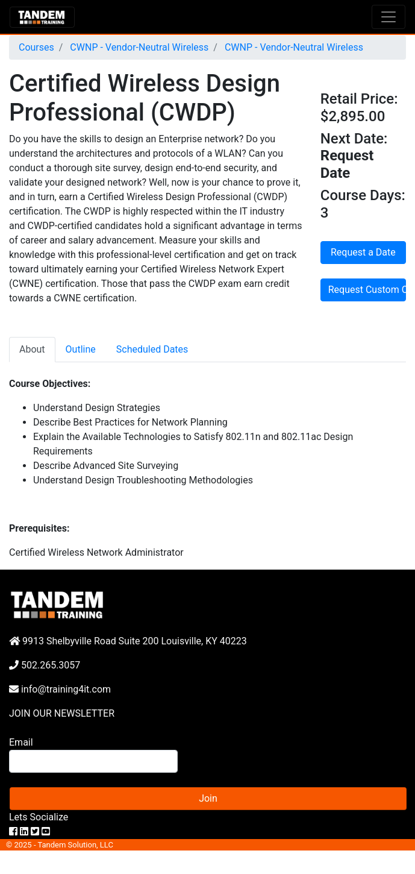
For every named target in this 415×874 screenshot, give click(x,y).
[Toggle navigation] (388, 17)
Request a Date (363, 252)
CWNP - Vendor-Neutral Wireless (137, 47)
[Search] (93, 761)
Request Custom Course (367, 289)
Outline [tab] (81, 349)
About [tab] (32, 349)
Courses (36, 47)
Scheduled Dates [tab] (152, 349)
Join (208, 798)
